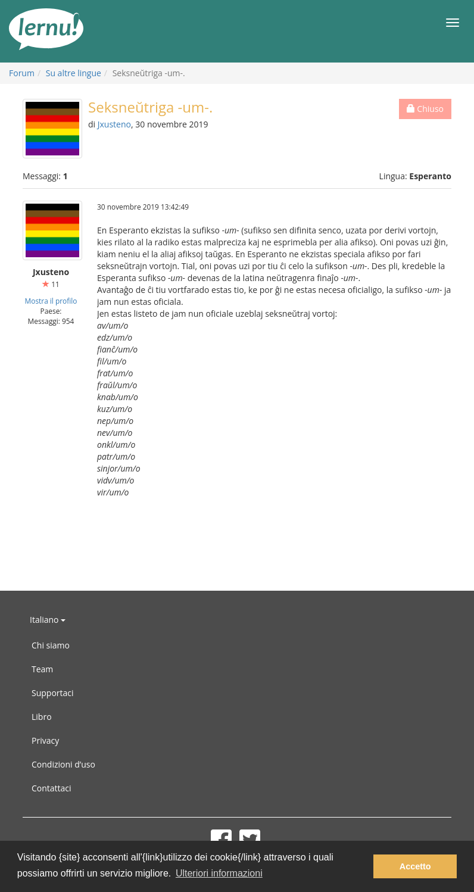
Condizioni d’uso (63, 764)
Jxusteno (114, 124)
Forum (22, 73)
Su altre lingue (73, 73)
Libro (42, 716)
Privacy (45, 740)
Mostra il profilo (51, 300)
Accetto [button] (415, 866)
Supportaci (53, 692)
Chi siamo (51, 645)
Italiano (48, 619)
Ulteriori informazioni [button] (219, 873)
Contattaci (51, 788)
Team (42, 669)
